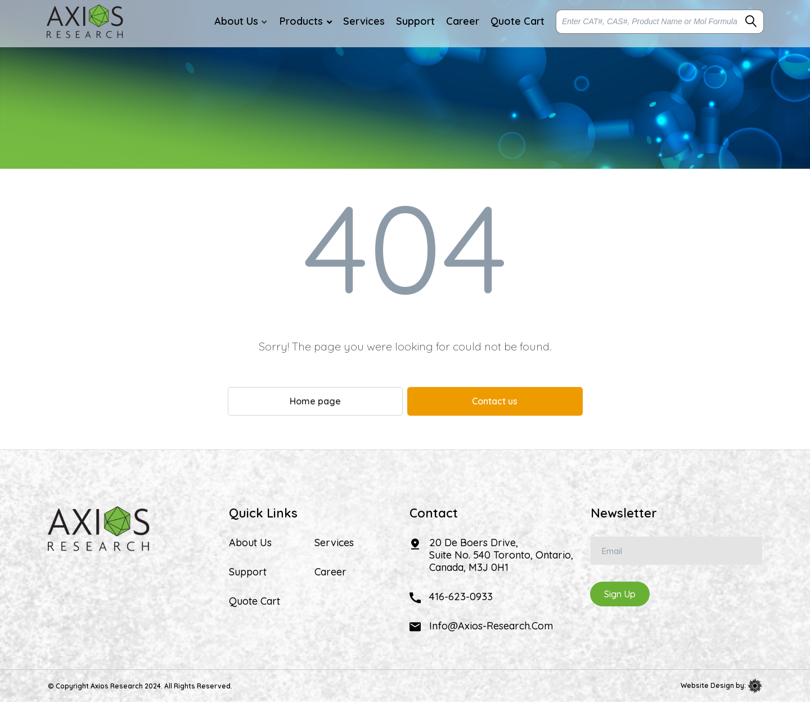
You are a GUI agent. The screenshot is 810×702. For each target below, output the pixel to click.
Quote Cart (254, 601)
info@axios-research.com (491, 625)
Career (330, 572)
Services (334, 543)
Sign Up (620, 594)
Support (248, 572)
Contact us (495, 401)
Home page (315, 401)
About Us (250, 543)
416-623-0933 (461, 596)
